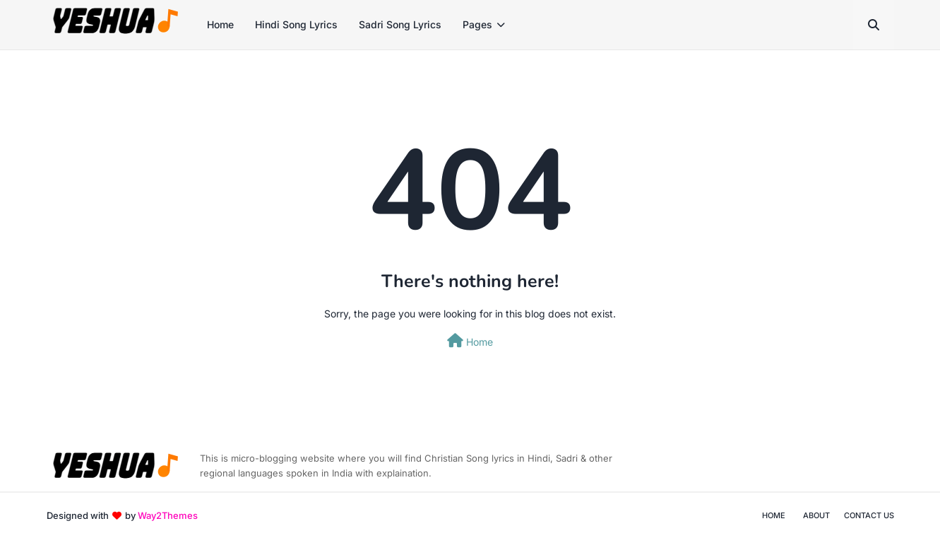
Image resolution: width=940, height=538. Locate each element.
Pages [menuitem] (477, 24)
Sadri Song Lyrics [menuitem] (400, 24)
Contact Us (869, 515)
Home (470, 341)
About (816, 515)
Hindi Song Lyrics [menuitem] (296, 24)
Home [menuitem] (220, 24)
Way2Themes (168, 515)
